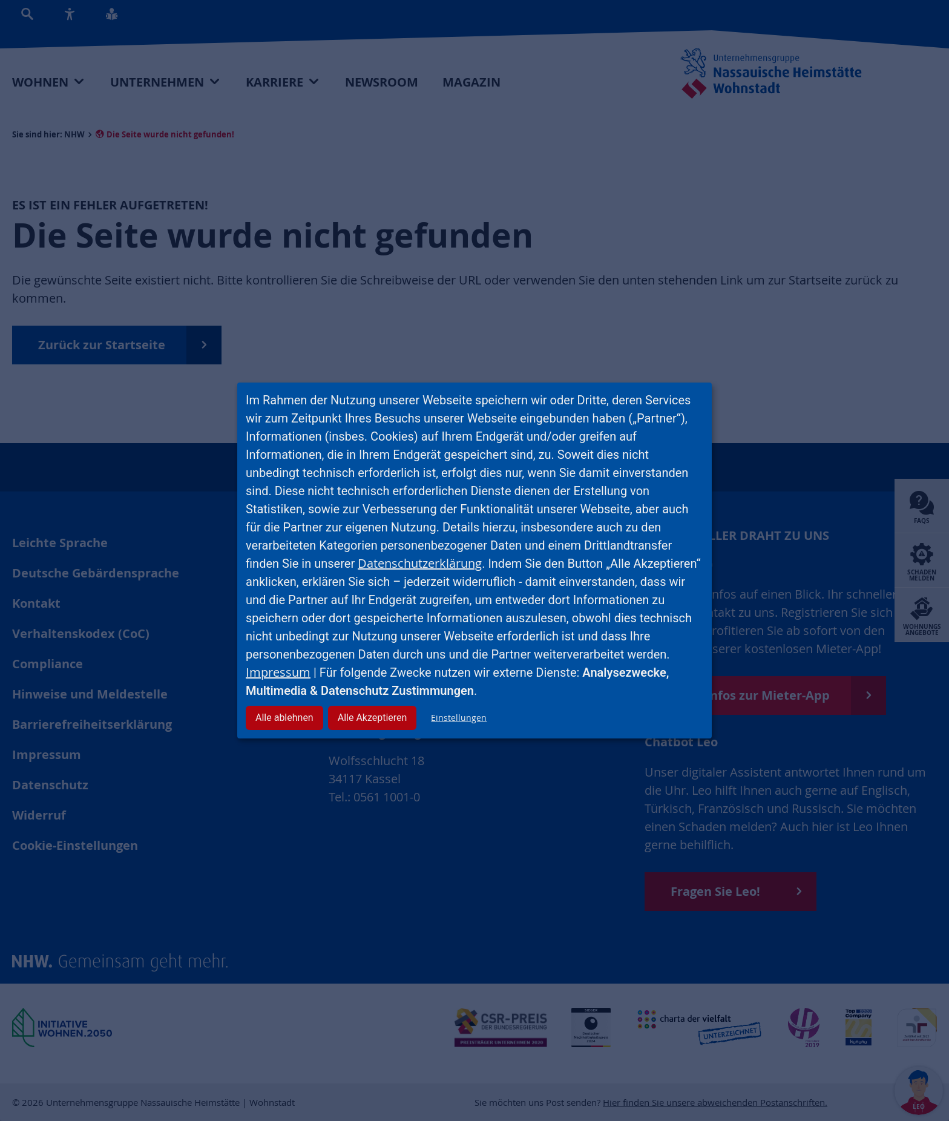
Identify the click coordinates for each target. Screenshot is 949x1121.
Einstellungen (459, 717)
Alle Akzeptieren (372, 717)
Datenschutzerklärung (420, 563)
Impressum (278, 672)
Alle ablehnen (284, 717)
